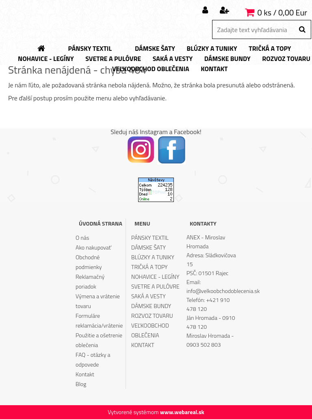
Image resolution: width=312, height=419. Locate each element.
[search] (302, 29)
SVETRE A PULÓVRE (155, 286)
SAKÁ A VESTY (148, 296)
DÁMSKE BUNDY (151, 306)
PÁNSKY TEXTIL (150, 237)
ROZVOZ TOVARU (152, 315)
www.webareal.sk (182, 412)
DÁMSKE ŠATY (148, 247)
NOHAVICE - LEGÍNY (155, 276)
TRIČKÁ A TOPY (149, 267)
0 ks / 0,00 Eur (282, 12)
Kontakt (85, 374)
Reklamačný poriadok (90, 281)
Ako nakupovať (93, 247)
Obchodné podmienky (89, 262)
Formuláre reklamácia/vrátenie (99, 320)
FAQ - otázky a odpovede (93, 359)
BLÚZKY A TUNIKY (152, 257)
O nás (82, 237)
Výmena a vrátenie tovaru (98, 301)
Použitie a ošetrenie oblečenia (99, 340)
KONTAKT (142, 345)
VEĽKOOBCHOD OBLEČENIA (150, 330)
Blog (81, 384)
